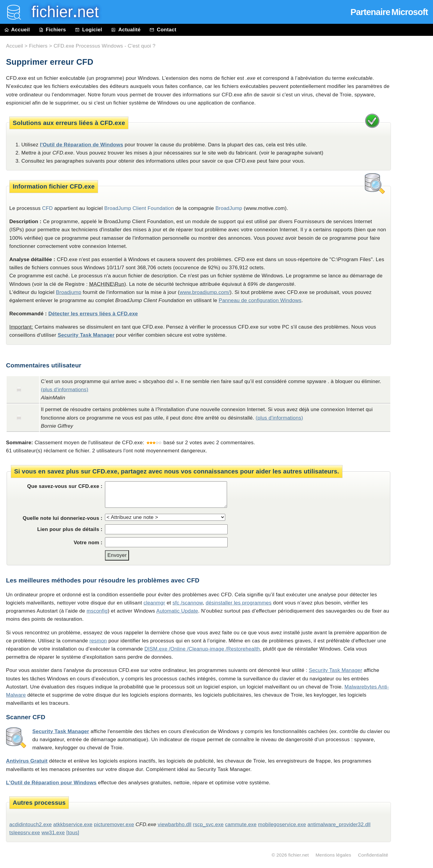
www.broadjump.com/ (205, 292)
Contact (162, 30)
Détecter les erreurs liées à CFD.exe (93, 314)
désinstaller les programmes (239, 603)
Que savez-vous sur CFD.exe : (64, 486)
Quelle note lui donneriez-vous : (63, 518)
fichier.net (298, 854)
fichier (61, 11)
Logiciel (88, 30)
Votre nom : (88, 542)
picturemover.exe (114, 824)
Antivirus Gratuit (27, 761)
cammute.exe (241, 824)
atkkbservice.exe (72, 824)
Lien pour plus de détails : (70, 529)
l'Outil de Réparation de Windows (81, 145)
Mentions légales (333, 854)
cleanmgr (154, 603)
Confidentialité (373, 854)
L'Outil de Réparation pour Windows (51, 782)
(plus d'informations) (64, 389)
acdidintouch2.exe (30, 824)
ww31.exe (53, 832)
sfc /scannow (188, 603)
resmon (98, 641)
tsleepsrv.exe (24, 832)
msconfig (97, 611)
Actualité (125, 30)
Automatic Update (177, 611)
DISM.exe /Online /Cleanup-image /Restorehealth (202, 649)
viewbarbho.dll (175, 824)
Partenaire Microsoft (389, 12)
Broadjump (68, 292)
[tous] (72, 832)
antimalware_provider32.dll (339, 824)
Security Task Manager (86, 335)
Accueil (17, 30)
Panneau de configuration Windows (260, 300)
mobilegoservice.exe (282, 824)
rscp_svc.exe (208, 824)
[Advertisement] (415, 172)
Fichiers (52, 30)
